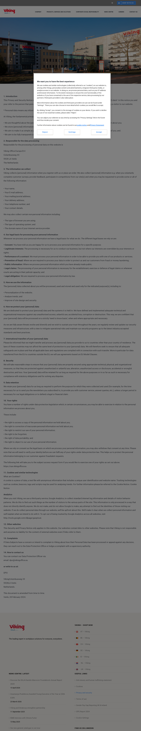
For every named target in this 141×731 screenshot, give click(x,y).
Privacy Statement (97, 125)
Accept (99, 132)
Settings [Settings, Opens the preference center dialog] (72, 132)
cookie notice (82, 125)
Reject (45, 132)
